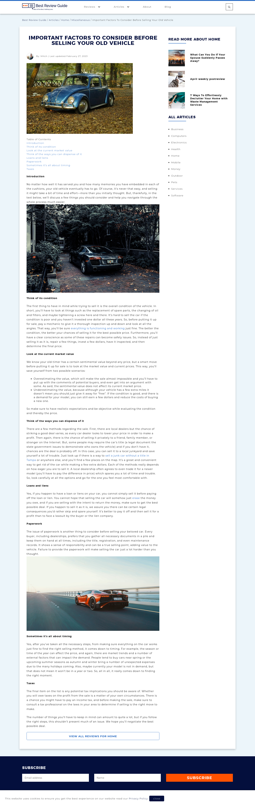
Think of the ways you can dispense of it (54, 154)
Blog (168, 6)
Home (65, 20)
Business (178, 128)
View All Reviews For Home (93, 736)
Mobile (176, 161)
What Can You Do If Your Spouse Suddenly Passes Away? (208, 57)
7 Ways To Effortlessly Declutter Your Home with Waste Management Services (209, 100)
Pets (175, 182)
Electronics (179, 142)
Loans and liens (37, 157)
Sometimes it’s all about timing (48, 165)
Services (177, 188)
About (147, 6)
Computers (179, 135)
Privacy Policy (138, 798)
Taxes (30, 169)
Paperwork (34, 161)
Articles (122, 6)
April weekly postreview (208, 79)
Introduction (35, 143)
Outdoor (178, 175)
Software (178, 195)
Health (176, 148)
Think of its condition (41, 146)
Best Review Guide (34, 20)
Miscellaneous (81, 20)
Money (176, 168)
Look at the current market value (49, 150)
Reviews (92, 6)
